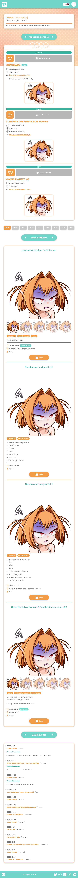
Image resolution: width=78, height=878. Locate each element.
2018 (71, 228)
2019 (63, 228)
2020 (55, 228)
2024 (23, 228)
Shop (39, 357)
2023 (31, 228)
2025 (15, 228)
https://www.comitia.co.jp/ (19, 75)
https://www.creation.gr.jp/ (20, 135)
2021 (47, 228)
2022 (39, 228)
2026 (7, 228)
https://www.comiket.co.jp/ (19, 189)
